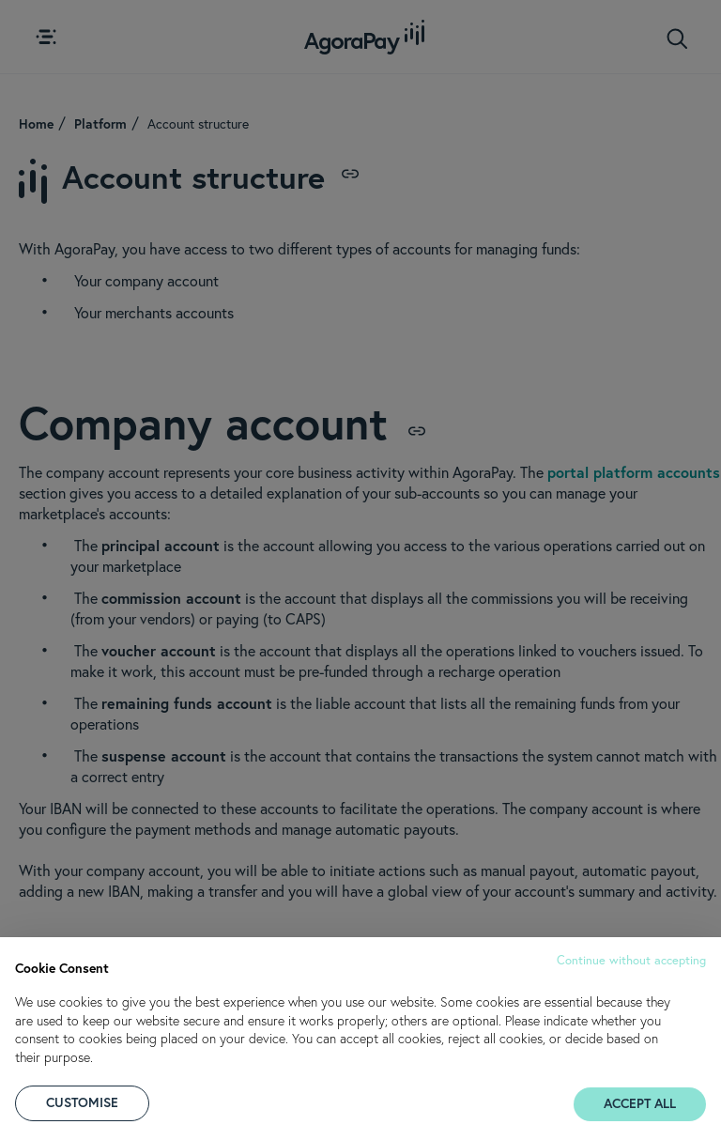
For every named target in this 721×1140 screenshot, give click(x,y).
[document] (360, 1009)
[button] (631, 957)
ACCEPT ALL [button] (640, 1103)
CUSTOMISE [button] (82, 1102)
